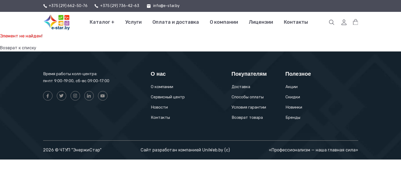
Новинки (293, 107)
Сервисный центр (168, 97)
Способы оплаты (248, 97)
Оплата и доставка (175, 22)
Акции (291, 86)
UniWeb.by (212, 150)
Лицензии (261, 22)
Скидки (292, 97)
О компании (224, 22)
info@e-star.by (166, 6)
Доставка (241, 86)
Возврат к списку (18, 47)
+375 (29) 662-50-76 (68, 6)
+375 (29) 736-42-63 (119, 6)
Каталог (102, 22)
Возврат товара (247, 117)
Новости (159, 107)
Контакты (296, 22)
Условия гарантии (249, 107)
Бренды (292, 117)
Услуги (133, 22)
